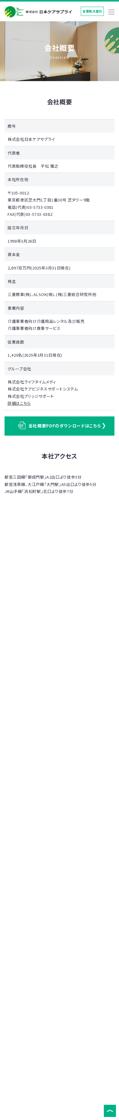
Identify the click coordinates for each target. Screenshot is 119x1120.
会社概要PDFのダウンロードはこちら (59, 425)
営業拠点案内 (92, 11)
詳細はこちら (19, 403)
